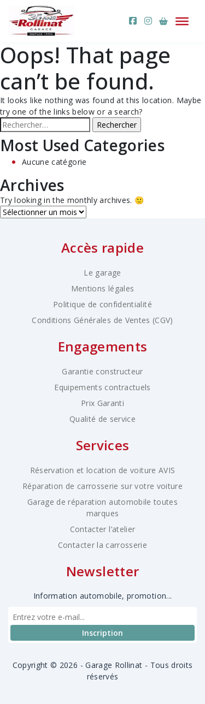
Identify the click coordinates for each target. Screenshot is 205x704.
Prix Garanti (102, 403)
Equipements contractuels (102, 387)
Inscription (102, 633)
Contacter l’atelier (103, 529)
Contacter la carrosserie (102, 545)
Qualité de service (102, 419)
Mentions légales (102, 288)
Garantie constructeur (102, 371)
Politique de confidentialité (102, 304)
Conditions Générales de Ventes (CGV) (102, 320)
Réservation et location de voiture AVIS (102, 470)
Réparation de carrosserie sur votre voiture (102, 486)
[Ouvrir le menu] (182, 21)
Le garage (102, 272)
